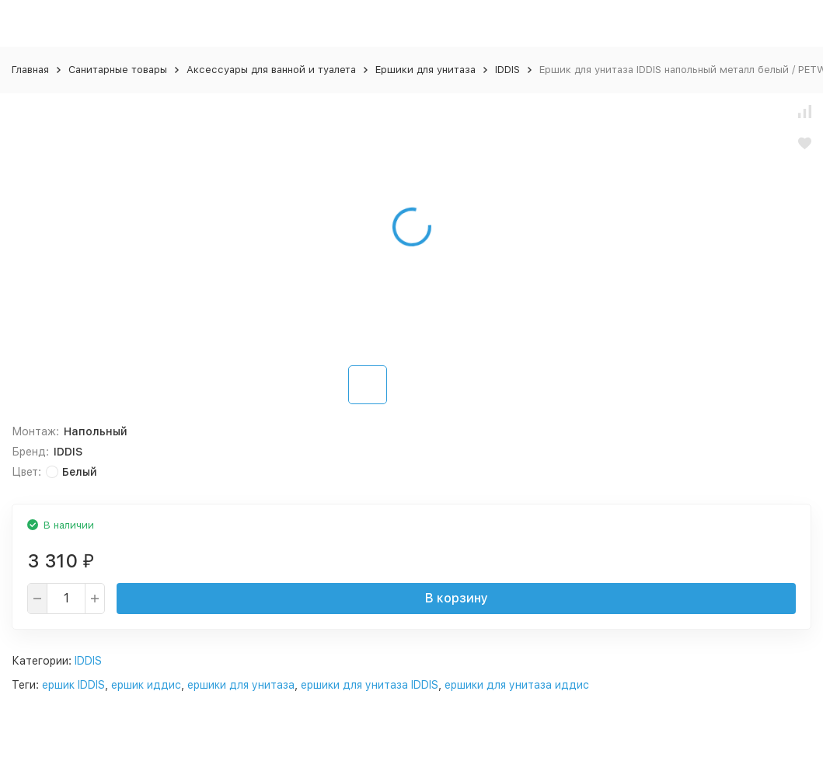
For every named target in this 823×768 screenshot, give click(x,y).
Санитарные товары (117, 69)
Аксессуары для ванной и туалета (271, 69)
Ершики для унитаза (425, 69)
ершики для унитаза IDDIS (369, 685)
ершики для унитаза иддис (517, 685)
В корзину (456, 598)
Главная (30, 69)
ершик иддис (146, 685)
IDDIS (507, 69)
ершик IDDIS (73, 685)
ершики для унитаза (241, 685)
